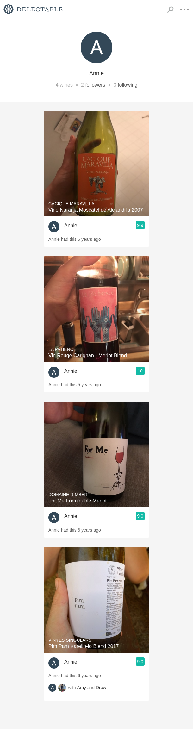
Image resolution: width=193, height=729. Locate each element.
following (127, 85)
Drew (101, 687)
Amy (81, 687)
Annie (70, 225)
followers (95, 85)
